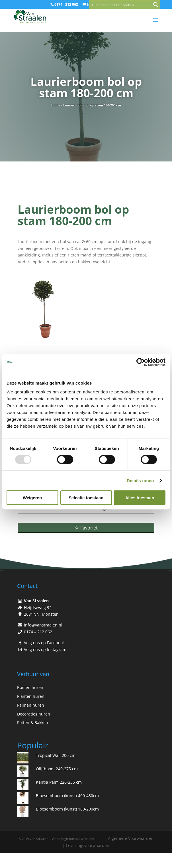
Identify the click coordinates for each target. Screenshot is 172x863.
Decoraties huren (33, 714)
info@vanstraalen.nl (43, 625)
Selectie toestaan (86, 497)
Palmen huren (30, 705)
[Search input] (120, 4)
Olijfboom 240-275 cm (57, 768)
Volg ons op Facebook (44, 642)
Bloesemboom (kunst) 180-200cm (67, 809)
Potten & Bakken (32, 722)
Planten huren (30, 696)
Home (55, 105)
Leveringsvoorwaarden (87, 845)
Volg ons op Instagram (45, 649)
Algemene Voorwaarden (130, 838)
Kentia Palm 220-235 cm (59, 782)
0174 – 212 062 (38, 631)
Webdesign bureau (66, 838)
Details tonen (140, 480)
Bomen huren (30, 687)
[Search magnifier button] (155, 4)
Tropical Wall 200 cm (55, 755)
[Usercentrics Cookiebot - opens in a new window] (140, 362)
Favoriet (86, 528)
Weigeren (32, 497)
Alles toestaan (139, 497)
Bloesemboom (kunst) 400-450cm (67, 795)
